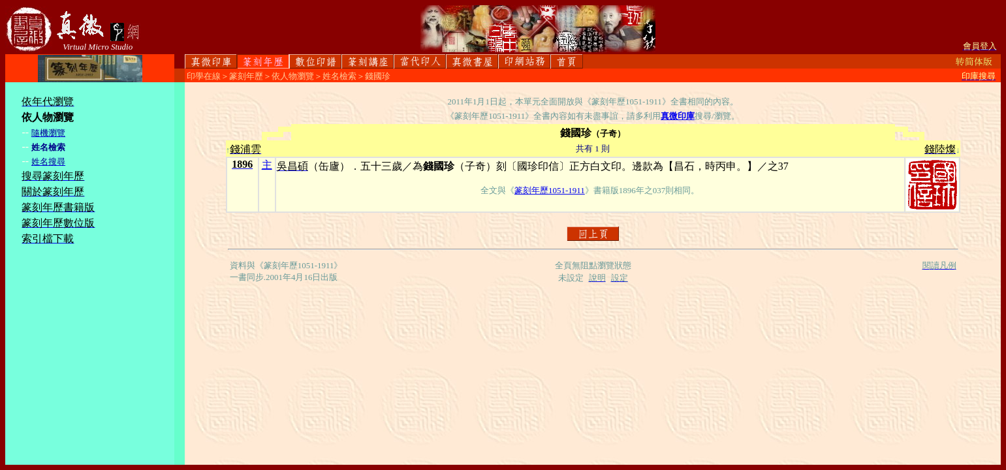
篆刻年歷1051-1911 (549, 190)
